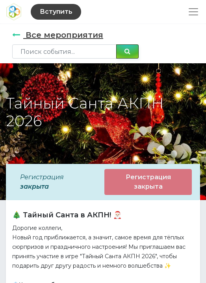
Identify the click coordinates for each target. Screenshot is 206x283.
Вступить (56, 11)
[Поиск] (127, 51)
